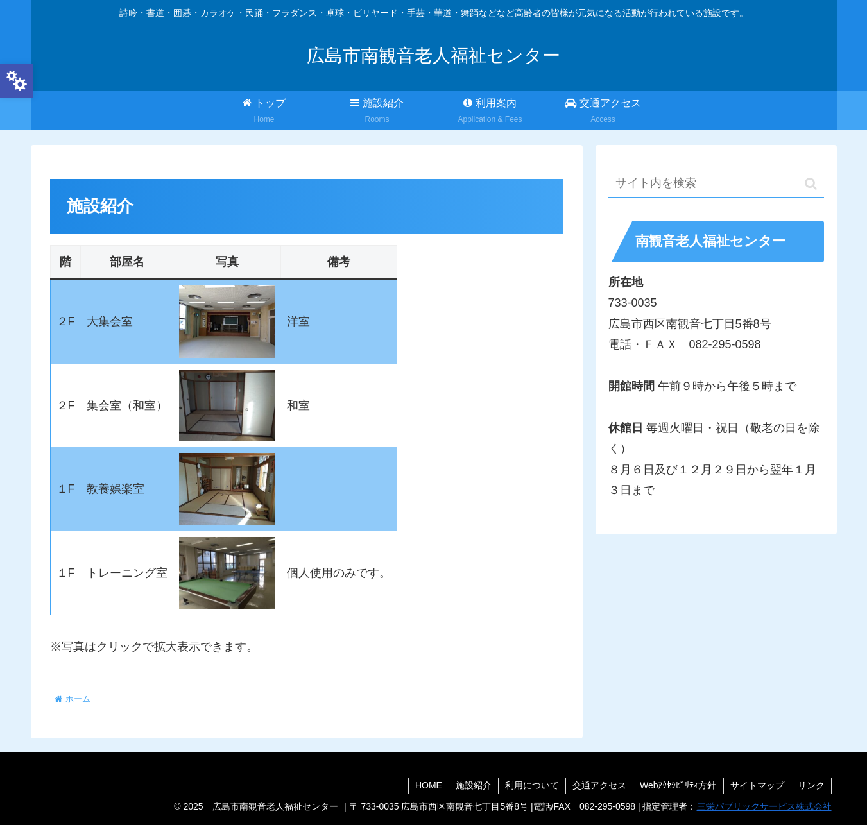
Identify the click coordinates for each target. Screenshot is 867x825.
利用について (532, 785)
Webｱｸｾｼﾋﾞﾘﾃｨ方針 (678, 785)
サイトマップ (757, 785)
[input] (716, 183)
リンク (811, 785)
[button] (811, 183)
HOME (428, 785)
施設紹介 (474, 785)
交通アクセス (599, 785)
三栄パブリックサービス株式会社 (764, 806)
